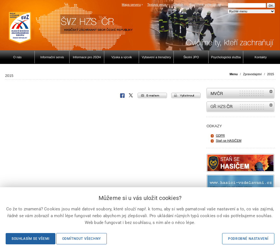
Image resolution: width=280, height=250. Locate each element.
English (178, 4)
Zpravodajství (252, 74)
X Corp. (131, 95)
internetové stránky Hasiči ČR (240, 107)
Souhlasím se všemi (30, 239)
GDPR (220, 135)
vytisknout (186, 95)
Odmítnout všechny (81, 239)
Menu (233, 74)
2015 (270, 74)
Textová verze (156, 4)
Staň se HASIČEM (228, 140)
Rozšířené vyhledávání (205, 4)
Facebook (122, 95)
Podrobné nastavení (248, 239)
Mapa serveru (131, 4)
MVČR (240, 93)
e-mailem (152, 95)
